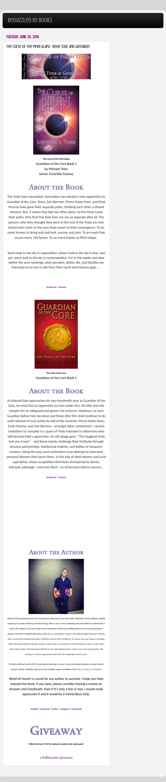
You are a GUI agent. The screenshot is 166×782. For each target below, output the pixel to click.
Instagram (65, 709)
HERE (46, 744)
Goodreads (51, 287)
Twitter (54, 709)
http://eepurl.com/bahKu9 (90, 669)
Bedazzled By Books (30, 20)
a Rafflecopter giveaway (56, 757)
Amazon (62, 287)
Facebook (44, 709)
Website (34, 709)
